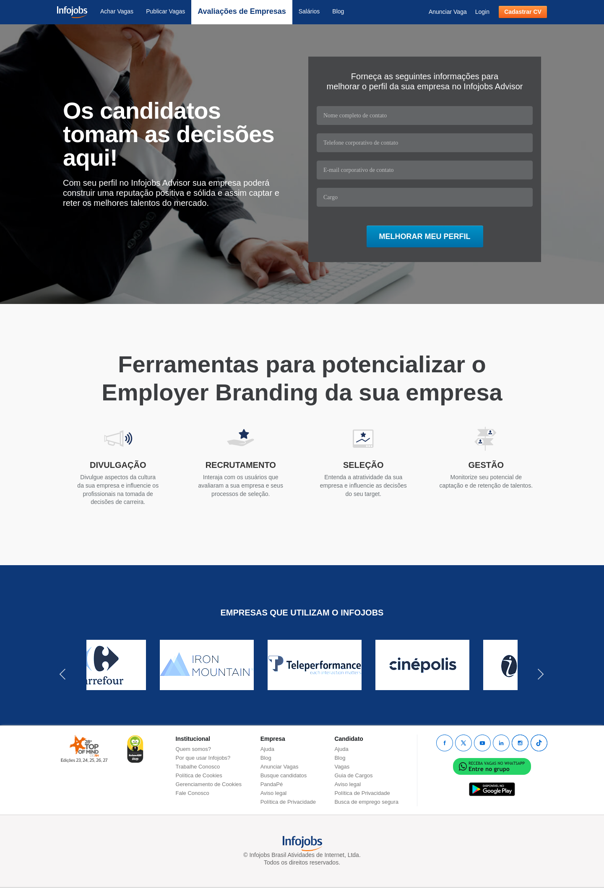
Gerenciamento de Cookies (209, 784)
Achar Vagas (116, 11)
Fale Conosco (192, 793)
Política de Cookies (199, 775)
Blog (338, 11)
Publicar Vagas (165, 11)
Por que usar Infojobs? (203, 758)
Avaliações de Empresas (242, 11)
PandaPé (271, 784)
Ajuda (267, 749)
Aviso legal (273, 793)
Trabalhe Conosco (198, 766)
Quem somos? (193, 749)
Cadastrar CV (523, 11)
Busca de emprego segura (366, 802)
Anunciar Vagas (279, 766)
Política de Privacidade (288, 802)
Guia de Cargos (353, 775)
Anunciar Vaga (448, 11)
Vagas (341, 766)
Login (482, 11)
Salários (309, 11)
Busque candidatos (283, 775)
